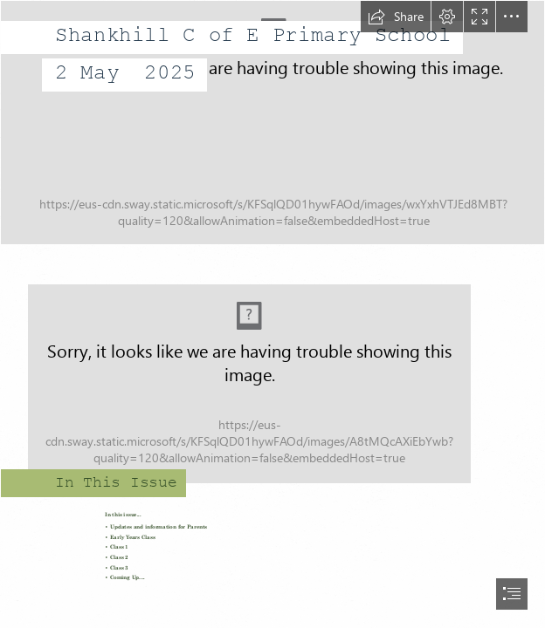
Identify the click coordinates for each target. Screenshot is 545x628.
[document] (272, 314)
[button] (396, 16)
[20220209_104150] (272, 374)
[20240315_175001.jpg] (272, 122)
